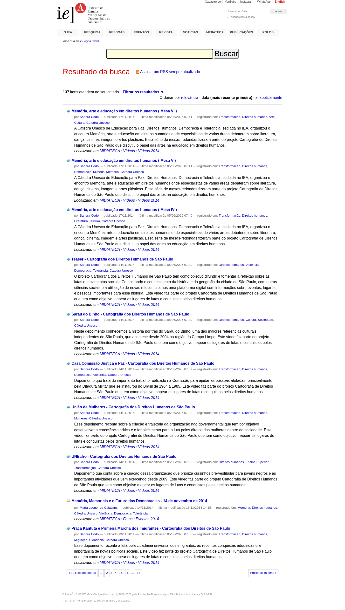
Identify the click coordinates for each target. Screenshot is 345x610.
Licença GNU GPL (202, 594)
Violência (252, 265)
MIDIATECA (215, 32)
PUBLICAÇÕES (241, 32)
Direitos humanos (254, 117)
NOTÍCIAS (190, 32)
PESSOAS (117, 32)
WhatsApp (264, 1)
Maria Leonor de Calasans (98, 507)
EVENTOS (141, 32)
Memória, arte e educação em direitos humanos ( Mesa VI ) (124, 111)
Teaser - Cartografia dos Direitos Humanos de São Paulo (122, 259)
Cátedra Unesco (98, 122)
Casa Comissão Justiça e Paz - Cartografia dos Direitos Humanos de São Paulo (142, 363)
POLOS (268, 32)
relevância (189, 98)
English (280, 1)
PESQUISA (92, 32)
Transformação (229, 117)
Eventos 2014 (147, 519)
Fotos (127, 519)
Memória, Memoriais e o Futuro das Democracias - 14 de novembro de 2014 (139, 501)
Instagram (246, 1)
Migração (80, 540)
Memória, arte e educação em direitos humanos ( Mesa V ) (123, 160)
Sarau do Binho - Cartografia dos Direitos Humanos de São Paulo (130, 314)
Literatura (81, 221)
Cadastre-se (213, 1)
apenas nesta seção (243, 16)
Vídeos (129, 151)
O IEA (67, 32)
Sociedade (265, 320)
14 (138, 573)
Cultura (79, 122)
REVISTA (166, 32)
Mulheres (80, 418)
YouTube (230, 1)
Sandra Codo (89, 117)
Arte (272, 117)
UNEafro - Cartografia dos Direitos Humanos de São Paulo (123, 456)
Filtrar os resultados (141, 92)
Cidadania (96, 540)
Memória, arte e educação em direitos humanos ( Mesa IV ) (124, 210)
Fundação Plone (147, 594)
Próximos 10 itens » (263, 573)
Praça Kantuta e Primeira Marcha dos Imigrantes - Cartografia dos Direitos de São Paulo (150, 528)
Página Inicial (90, 41)
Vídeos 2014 (148, 151)
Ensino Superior (257, 462)
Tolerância (100, 270)
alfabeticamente (268, 98)
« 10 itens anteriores (82, 573)
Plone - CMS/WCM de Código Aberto (87, 594)
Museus (98, 172)
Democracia (82, 172)
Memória (112, 172)
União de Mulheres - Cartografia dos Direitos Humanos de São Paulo (133, 407)
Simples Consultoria (117, 600)
